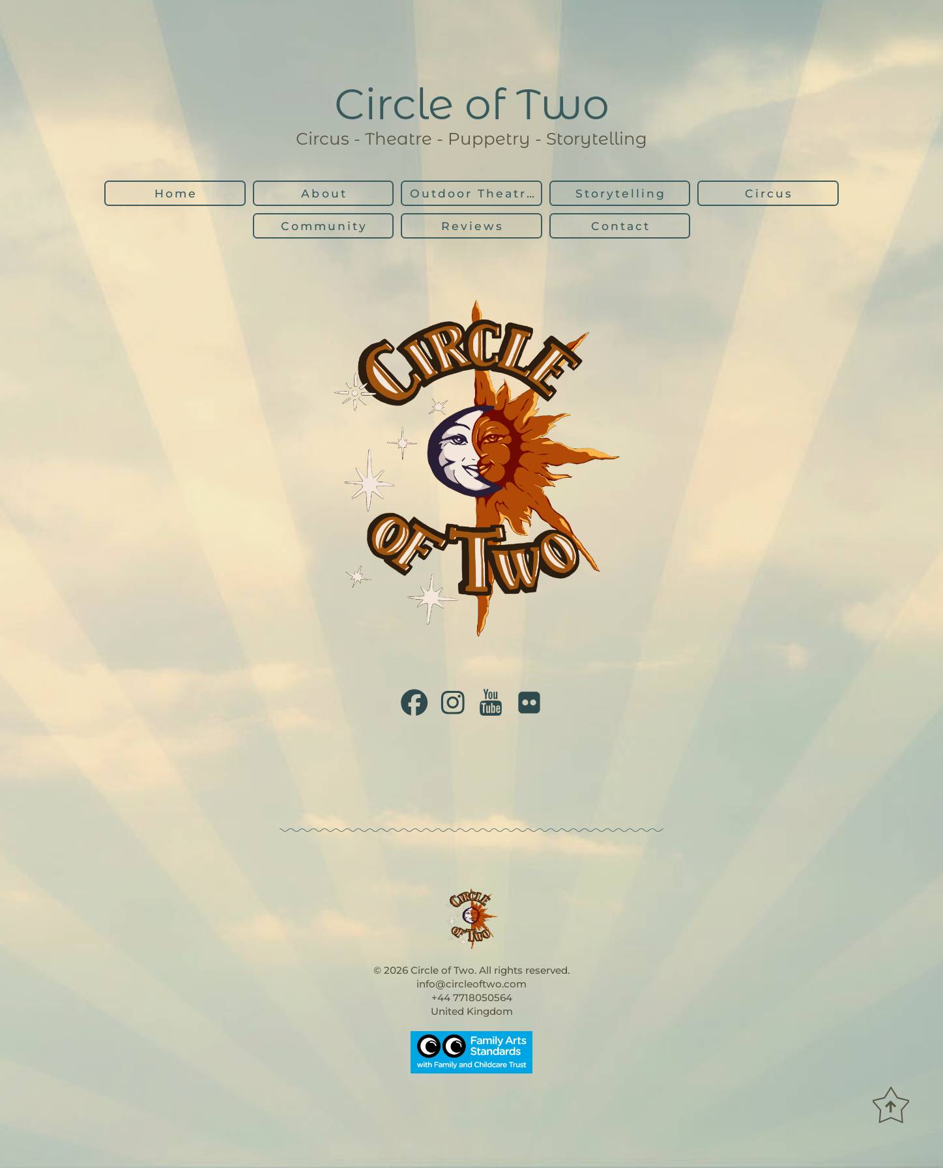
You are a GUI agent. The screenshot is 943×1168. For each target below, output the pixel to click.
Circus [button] (769, 193)
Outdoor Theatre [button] (473, 193)
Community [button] (324, 226)
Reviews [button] (472, 226)
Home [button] (175, 193)
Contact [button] (620, 226)
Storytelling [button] (620, 193)
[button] (414, 703)
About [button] (324, 193)
